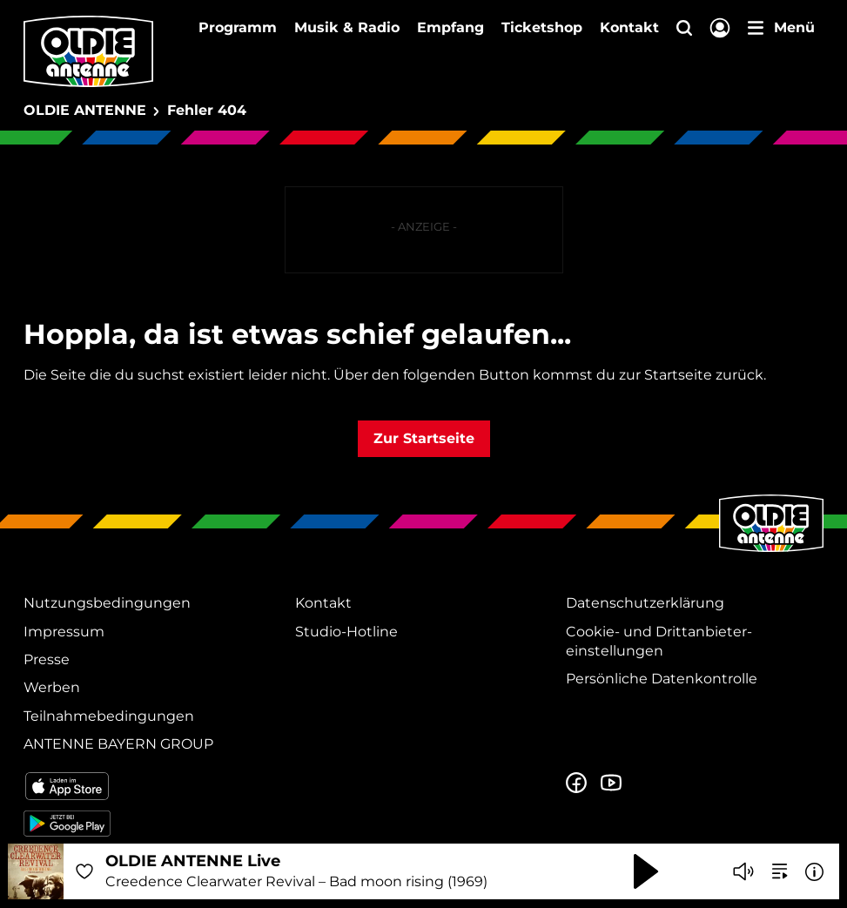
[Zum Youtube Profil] (611, 783)
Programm (237, 27)
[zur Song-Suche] (780, 871)
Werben (52, 687)
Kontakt (629, 27)
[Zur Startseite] (771, 550)
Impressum (64, 631)
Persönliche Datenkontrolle (661, 678)
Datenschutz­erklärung (645, 603)
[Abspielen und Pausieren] (646, 871)
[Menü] (781, 28)
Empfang (450, 27)
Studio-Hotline (346, 631)
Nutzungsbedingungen (107, 603)
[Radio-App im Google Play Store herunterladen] (152, 823)
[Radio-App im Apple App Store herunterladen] (152, 786)
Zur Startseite (423, 438)
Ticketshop (541, 27)
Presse (47, 659)
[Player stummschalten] (743, 871)
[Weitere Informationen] (814, 872)
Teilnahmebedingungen (109, 716)
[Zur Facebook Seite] (576, 783)
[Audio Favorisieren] (84, 871)
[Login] (720, 29)
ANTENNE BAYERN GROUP (118, 744)
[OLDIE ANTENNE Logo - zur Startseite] (88, 51)
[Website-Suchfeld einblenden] (684, 29)
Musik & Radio (347, 27)
